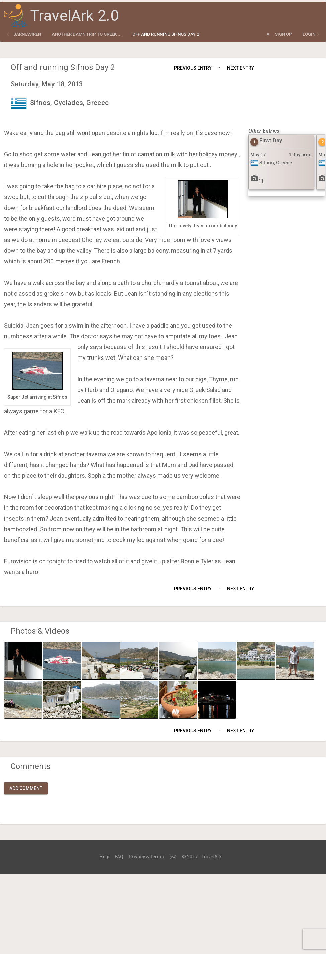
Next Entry (240, 68)
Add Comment (25, 788)
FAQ (119, 856)
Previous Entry (193, 68)
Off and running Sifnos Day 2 (165, 34)
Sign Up (283, 34)
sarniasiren (27, 34)
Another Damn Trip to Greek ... (87, 34)
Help (104, 856)
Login (309, 34)
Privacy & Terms (146, 856)
